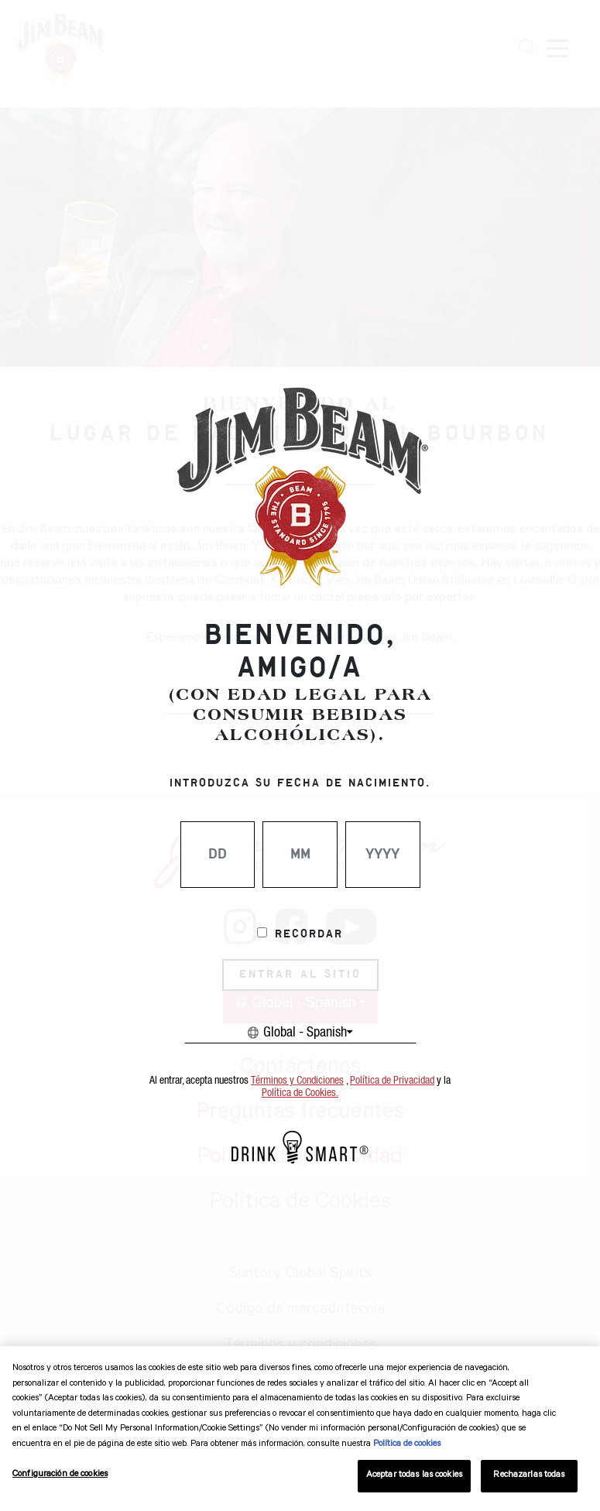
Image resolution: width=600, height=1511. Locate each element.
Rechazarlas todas (528, 1476)
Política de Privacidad (392, 1080)
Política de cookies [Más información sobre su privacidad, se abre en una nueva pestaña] (407, 1445)
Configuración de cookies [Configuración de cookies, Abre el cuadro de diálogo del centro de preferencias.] (60, 1475)
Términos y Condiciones (297, 1080)
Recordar (309, 934)
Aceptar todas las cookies (414, 1476)
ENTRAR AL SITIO (300, 974)
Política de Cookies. (300, 1093)
